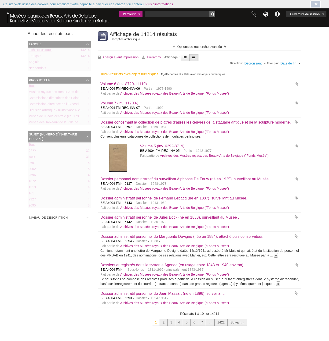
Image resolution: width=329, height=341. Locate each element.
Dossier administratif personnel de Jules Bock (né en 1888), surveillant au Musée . (169, 217)
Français (35, 57)
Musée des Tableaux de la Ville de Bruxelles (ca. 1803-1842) (73, 123)
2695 (32, 206)
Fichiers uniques (40, 51)
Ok (316, 4)
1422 (221, 322)
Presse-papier (254, 14)
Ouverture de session (305, 14)
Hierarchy (152, 57)
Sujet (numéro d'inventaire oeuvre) (53, 136)
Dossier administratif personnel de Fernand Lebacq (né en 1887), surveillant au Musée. (173, 198)
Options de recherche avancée (199, 47)
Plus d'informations (159, 4)
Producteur (40, 80)
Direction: (236, 63)
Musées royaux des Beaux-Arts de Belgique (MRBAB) (68, 93)
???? (32, 151)
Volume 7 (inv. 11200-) (119, 103)
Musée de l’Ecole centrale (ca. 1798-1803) (59, 117)
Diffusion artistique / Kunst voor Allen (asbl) (60, 111)
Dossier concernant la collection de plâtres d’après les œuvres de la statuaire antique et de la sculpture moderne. (195, 122)
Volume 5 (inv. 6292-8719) (162, 146)
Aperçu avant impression (118, 57)
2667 (32, 164)
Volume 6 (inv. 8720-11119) (123, 84)
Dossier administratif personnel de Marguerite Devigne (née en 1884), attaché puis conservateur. (181, 236)
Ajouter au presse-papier (296, 84)
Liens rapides (277, 14)
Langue (265, 14)
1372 (32, 182)
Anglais (34, 63)
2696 (32, 176)
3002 (32, 170)
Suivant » (237, 322)
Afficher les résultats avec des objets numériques (193, 74)
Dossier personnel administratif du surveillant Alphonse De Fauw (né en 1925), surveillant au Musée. (185, 179)
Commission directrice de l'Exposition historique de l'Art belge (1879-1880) (82, 105)
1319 (32, 188)
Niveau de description (48, 217)
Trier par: (273, 63)
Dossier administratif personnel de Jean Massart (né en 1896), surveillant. (162, 293)
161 (31, 194)
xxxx (32, 158)
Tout (32, 87)
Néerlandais (37, 69)
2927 (32, 200)
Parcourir (129, 14)
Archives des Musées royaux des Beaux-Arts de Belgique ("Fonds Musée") (174, 93)
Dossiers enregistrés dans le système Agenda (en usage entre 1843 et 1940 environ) (171, 265)
